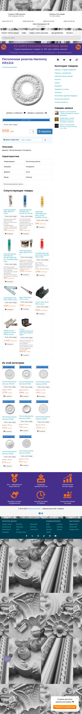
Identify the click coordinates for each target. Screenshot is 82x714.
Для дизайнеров (57, 33)
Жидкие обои (74, 529)
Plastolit (59, 529)
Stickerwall (73, 527)
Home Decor (6, 529)
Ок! (45, 140)
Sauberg (60, 527)
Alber (48, 524)
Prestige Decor (21, 532)
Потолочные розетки (62, 99)
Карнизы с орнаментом (63, 73)
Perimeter (5, 532)
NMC (18, 529)
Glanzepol (19, 527)
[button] (50, 72)
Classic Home (7, 524)
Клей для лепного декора (64, 76)
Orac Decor (34, 529)
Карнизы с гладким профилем (65, 70)
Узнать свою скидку (10, 124)
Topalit (48, 532)
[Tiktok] (44, 536)
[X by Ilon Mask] (32, 536)
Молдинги (58, 86)
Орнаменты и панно (62, 89)
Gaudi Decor (6, 527)
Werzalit (49, 529)
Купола (57, 83)
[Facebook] (26, 536)
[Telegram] (50, 536)
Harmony (33, 527)
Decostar (19, 524)
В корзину (45, 131)
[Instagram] (38, 536)
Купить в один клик (11, 140)
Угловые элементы (61, 102)
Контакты (69, 33)
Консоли (58, 79)
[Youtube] (55, 536)
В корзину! (9, 234)
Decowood (33, 524)
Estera (48, 527)
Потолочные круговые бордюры (66, 96)
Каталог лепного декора (10, 33)
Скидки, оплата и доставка (38, 33)
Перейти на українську (64, 707)
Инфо (24, 33)
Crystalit (59, 524)
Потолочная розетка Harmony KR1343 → (15, 184)
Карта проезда (41, 26)
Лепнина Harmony (34, 509)
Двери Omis (73, 524)
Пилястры (58, 92)
